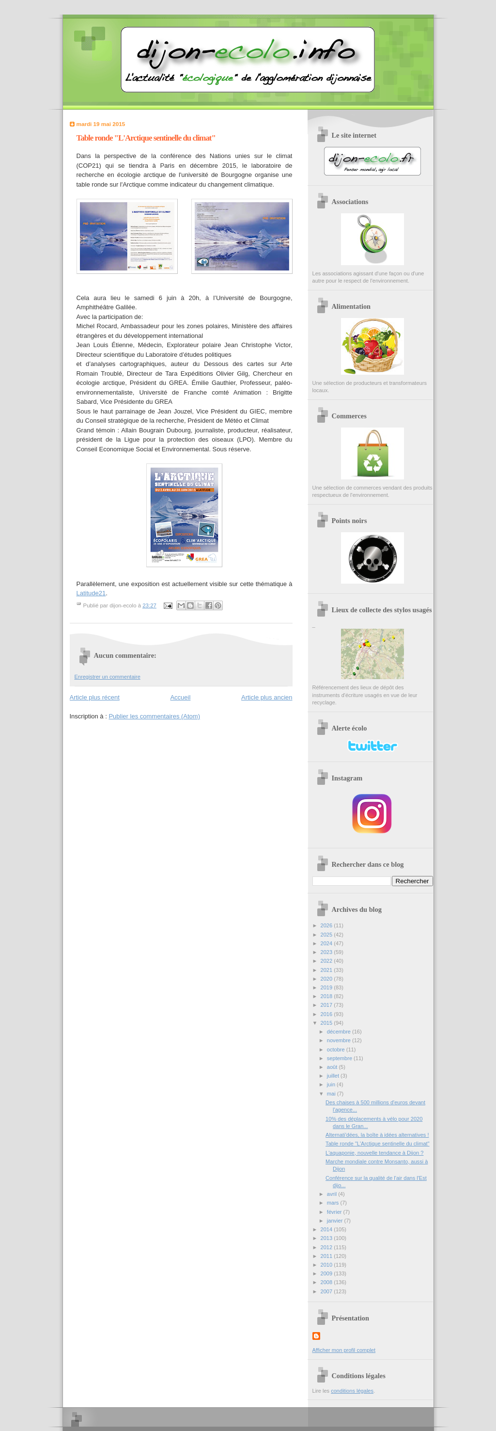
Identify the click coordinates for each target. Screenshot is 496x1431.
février (335, 1212)
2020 (327, 979)
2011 (327, 1256)
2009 (327, 1273)
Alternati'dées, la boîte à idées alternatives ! (377, 1135)
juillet (334, 1076)
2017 (327, 1005)
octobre (336, 1049)
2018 (327, 996)
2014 (327, 1229)
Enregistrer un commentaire (107, 677)
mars (334, 1203)
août (333, 1067)
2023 (327, 952)
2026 (327, 925)
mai (332, 1094)
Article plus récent (95, 697)
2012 (327, 1247)
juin (332, 1084)
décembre (339, 1031)
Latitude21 (91, 593)
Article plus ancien (267, 697)
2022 (327, 961)
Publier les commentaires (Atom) (154, 716)
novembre (339, 1040)
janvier (335, 1221)
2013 (327, 1238)
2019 (327, 987)
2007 (327, 1291)
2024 (327, 943)
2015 (327, 1023)
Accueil (180, 697)
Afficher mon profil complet (344, 1350)
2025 (327, 935)
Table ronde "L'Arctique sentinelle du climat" (377, 1143)
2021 (327, 970)
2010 (327, 1265)
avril (332, 1194)
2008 (327, 1282)
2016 (327, 1014)
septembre (340, 1058)
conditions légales (352, 1391)
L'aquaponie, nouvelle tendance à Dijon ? (374, 1153)
